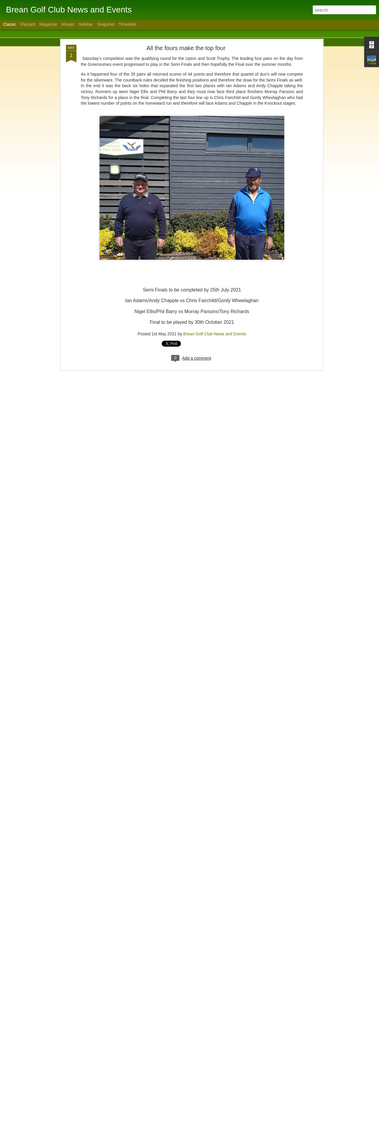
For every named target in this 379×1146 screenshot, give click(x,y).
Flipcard (27, 24)
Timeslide (127, 24)
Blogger (208, 1143)
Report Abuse (225, 1143)
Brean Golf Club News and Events (214, 312)
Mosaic (67, 24)
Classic (9, 24)
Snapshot (106, 24)
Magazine (48, 24)
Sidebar (86, 24)
